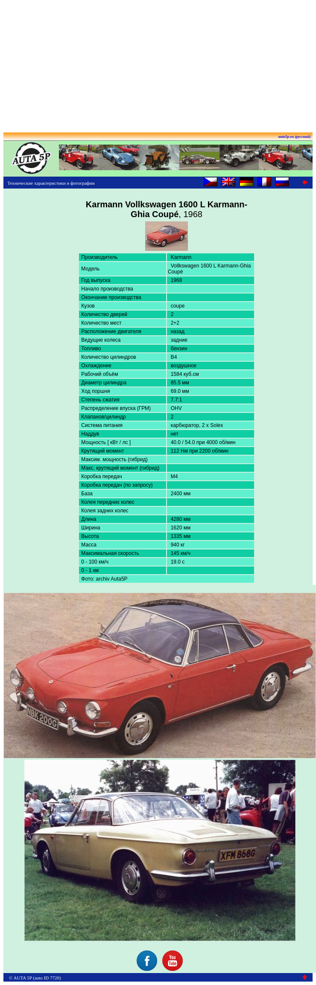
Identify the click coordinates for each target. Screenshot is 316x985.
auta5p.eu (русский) (294, 136)
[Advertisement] (158, 63)
